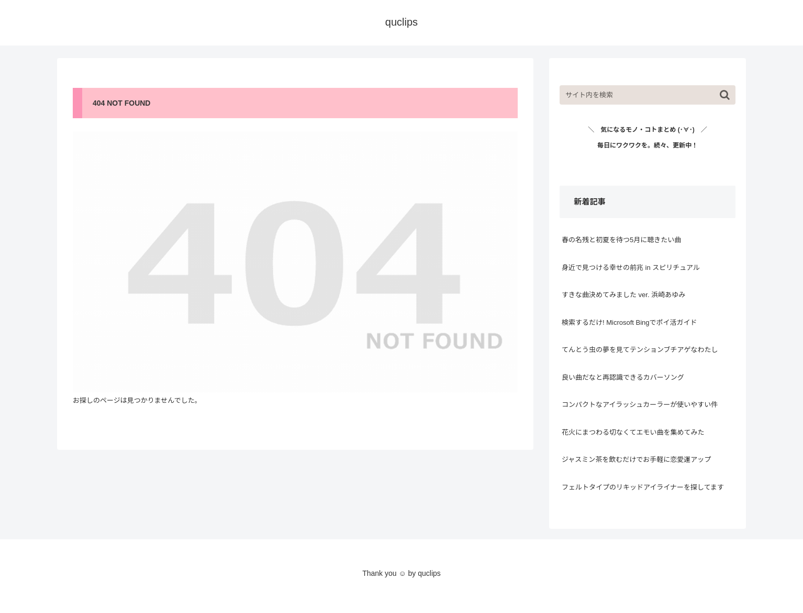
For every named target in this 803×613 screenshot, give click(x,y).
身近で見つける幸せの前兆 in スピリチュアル (631, 267)
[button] (725, 95)
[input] (647, 95)
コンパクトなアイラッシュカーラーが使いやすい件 (640, 404)
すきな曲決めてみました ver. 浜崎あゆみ (623, 295)
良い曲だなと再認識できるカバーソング (623, 377)
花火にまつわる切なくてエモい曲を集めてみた (633, 432)
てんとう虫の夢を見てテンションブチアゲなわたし (640, 350)
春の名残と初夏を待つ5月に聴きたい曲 (621, 240)
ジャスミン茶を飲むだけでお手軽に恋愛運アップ (636, 459)
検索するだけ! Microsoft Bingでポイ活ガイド (629, 322)
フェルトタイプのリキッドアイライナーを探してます (643, 487)
